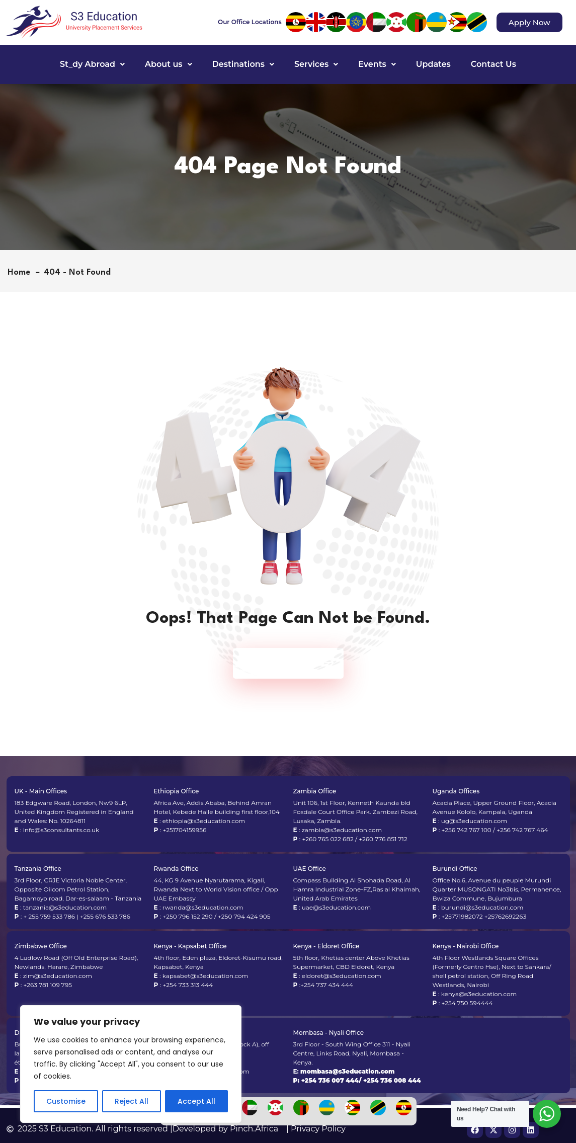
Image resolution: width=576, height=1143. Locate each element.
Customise (66, 1101)
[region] (130, 1064)
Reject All (131, 1101)
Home (21, 272)
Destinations (243, 64)
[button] (92, 64)
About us (168, 64)
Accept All (196, 1101)
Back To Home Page (283, 663)
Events (377, 64)
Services (316, 64)
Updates (433, 64)
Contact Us (493, 64)
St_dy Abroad (92, 64)
